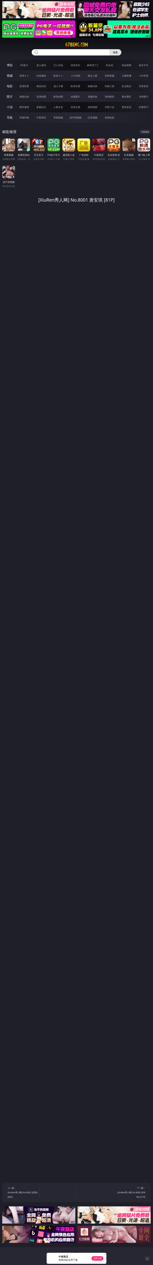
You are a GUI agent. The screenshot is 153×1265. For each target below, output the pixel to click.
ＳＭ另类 (143, 75)
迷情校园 (92, 107)
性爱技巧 (143, 107)
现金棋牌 (126, 65)
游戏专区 (75, 65)
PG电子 (24, 65)
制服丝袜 (92, 86)
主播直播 (126, 75)
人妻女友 (58, 107)
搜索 (115, 52)
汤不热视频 (75, 117)
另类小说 (109, 107)
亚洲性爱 (24, 86)
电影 (10, 86)
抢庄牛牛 (143, 65)
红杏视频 (92, 117)
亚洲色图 (41, 96)
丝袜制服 (109, 75)
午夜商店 (41, 117)
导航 (10, 117)
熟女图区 (126, 96)
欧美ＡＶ (58, 75)
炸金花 (109, 65)
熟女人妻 (92, 75)
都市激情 (24, 107)
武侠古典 (75, 107)
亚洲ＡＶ (24, 75)
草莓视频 (58, 117)
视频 (10, 76)
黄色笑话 (126, 107)
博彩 (10, 65)
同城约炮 (24, 117)
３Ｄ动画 (75, 75)
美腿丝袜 (92, 96)
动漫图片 (75, 96)
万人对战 (58, 65)
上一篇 (23, 1192)
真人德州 (41, 65)
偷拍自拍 (41, 86)
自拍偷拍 (41, 75)
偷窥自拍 (24, 96)
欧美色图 (58, 96)
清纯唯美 (109, 96)
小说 (10, 107)
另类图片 (143, 96)
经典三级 (109, 86)
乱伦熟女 (126, 86)
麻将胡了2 (92, 65)
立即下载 (97, 1258)
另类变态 (143, 86)
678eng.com (76, 45)
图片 (10, 97)
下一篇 (130, 1192)
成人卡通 (58, 86)
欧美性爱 (75, 86)
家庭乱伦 (41, 107)
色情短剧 (109, 117)
